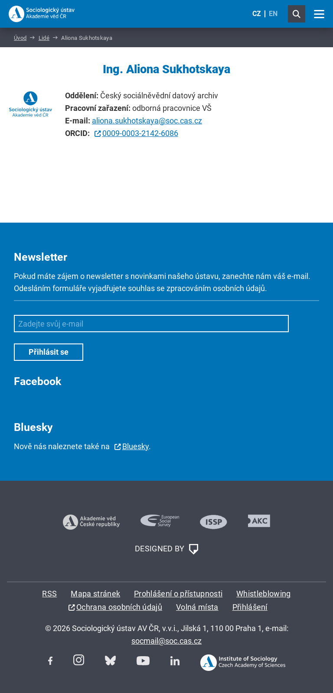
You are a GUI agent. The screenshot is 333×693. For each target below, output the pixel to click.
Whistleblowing (263, 593)
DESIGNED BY (166, 549)
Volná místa (197, 607)
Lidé (44, 38)
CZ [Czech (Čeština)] (256, 14)
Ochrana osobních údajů (119, 607)
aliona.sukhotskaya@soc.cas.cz (147, 120)
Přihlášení (250, 607)
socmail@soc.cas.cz (166, 640)
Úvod (20, 38)
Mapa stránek (95, 593)
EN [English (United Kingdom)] (273, 14)
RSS (49, 593)
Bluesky (135, 446)
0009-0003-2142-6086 (140, 133)
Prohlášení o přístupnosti (178, 593)
